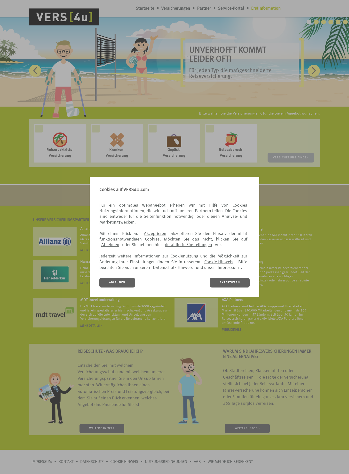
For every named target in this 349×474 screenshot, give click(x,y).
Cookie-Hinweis (218, 262)
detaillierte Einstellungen (188, 245)
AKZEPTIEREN (230, 282)
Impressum (228, 267)
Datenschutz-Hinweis (173, 267)
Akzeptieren (155, 234)
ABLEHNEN (117, 282)
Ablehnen (110, 245)
